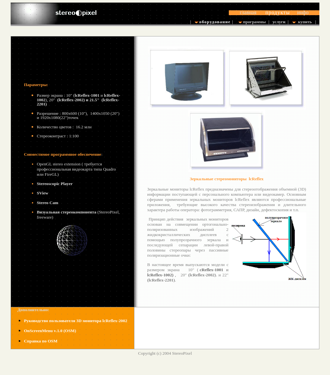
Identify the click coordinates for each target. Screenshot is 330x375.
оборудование (214, 21)
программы (254, 21)
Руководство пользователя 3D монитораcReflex (75, 320)
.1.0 (49, 330)
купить (305, 21)
